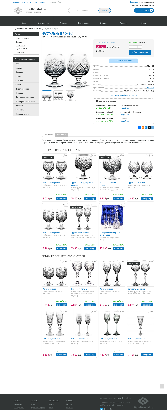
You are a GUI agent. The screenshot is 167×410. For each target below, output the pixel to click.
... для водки (20, 45)
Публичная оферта (38, 408)
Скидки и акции (22, 114)
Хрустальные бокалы (80, 232)
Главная (17, 400)
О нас (33, 404)
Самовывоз (18, 404)
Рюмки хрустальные (79, 289)
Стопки (18, 84)
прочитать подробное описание (123, 95)
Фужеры (19, 72)
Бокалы (18, 68)
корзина (147, 10)
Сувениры (19, 110)
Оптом (34, 2)
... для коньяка (21, 49)
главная (25, 29)
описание (49, 134)
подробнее (124, 108)
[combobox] (85, 10)
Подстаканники (22, 89)
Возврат (69, 404)
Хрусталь (34, 400)
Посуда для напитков (24, 97)
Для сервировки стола (25, 101)
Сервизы (19, 93)
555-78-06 (147, 5)
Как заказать (54, 400)
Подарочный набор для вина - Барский (110, 233)
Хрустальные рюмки (51, 182)
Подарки (19, 105)
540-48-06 (147, 2)
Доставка (69, 400)
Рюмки (17, 34)
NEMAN (150, 87)
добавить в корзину (140, 52)
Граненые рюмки (22, 38)
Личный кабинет (56, 2)
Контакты (41, 2)
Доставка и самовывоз (22, 2)
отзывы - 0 (61, 134)
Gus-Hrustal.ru (124, 398)
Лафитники (20, 42)
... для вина (20, 52)
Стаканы (19, 80)
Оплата (51, 404)
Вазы (17, 63)
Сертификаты (19, 408)
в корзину (61, 198)
